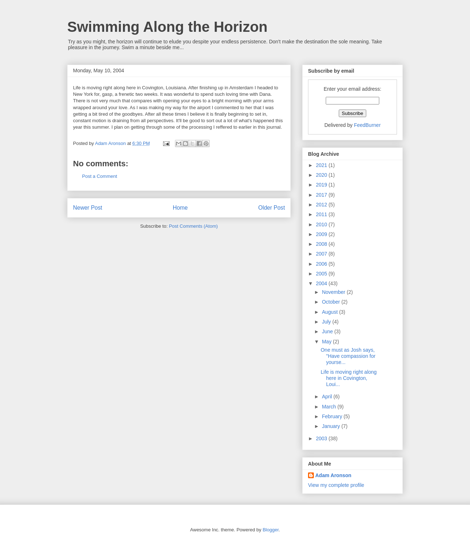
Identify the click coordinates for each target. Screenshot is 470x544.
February (332, 416)
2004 (322, 283)
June (328, 331)
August (330, 312)
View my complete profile (336, 485)
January (331, 426)
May (327, 341)
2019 (322, 185)
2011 (322, 214)
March (329, 407)
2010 (322, 224)
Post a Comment (99, 176)
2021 (322, 165)
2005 (322, 274)
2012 (322, 204)
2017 (322, 195)
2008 (322, 244)
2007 (322, 254)
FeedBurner (367, 125)
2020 (322, 175)
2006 (322, 264)
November (334, 292)
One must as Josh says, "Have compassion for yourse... (348, 356)
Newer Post (87, 208)
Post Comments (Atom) (193, 226)
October (331, 302)
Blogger (270, 529)
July (327, 322)
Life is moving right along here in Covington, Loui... (349, 378)
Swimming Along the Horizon (167, 27)
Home (180, 208)
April (327, 396)
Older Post (271, 208)
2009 (322, 234)
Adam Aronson (333, 475)
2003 (322, 438)
